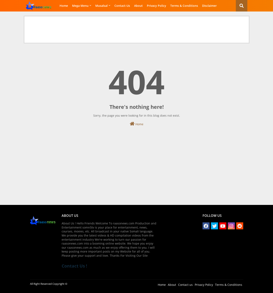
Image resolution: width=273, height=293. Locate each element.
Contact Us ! (74, 266)
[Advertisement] (136, 25)
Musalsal (101, 6)
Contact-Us (122, 6)
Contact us (185, 285)
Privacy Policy (156, 6)
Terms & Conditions (184, 6)
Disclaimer (209, 6)
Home (64, 6)
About (138, 6)
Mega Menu (80, 6)
